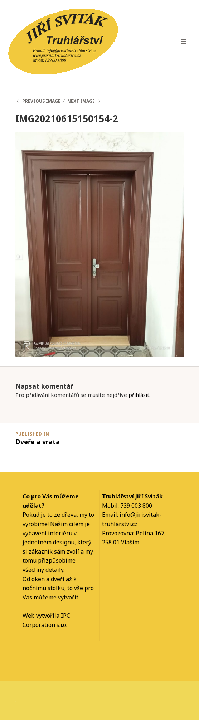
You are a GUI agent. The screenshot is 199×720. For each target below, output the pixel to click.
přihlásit (138, 394)
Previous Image (41, 101)
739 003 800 (136, 506)
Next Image (81, 101)
